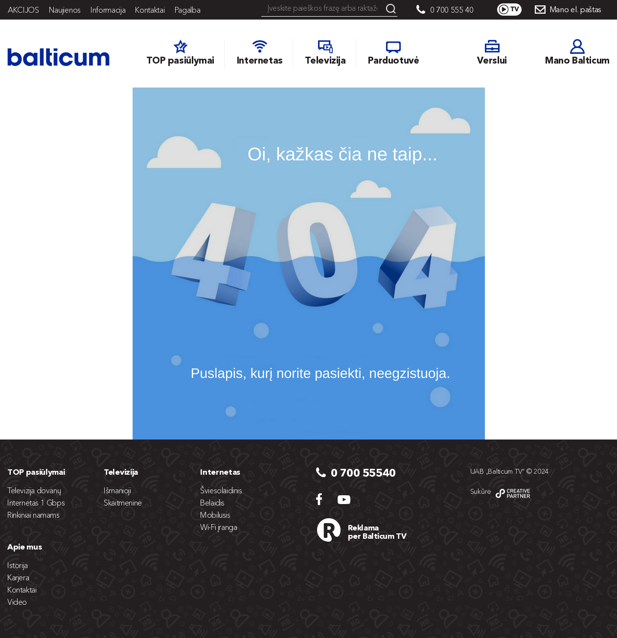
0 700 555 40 (452, 10)
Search (391, 9)
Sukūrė (480, 491)
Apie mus (24, 546)
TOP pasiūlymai (36, 472)
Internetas (220, 472)
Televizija (121, 472)
